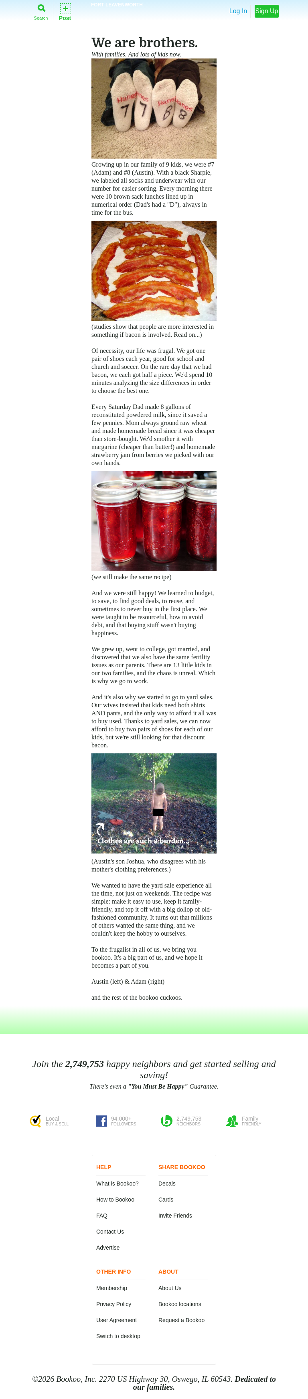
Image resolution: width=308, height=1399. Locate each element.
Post (65, 11)
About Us (170, 1288)
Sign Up (266, 11)
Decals (167, 1183)
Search (41, 10)
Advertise (108, 1247)
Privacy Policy (113, 1304)
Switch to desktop (118, 1336)
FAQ (101, 1215)
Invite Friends (175, 1215)
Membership (111, 1288)
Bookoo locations (179, 1304)
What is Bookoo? (117, 1183)
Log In (238, 11)
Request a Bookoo (181, 1320)
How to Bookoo (115, 1199)
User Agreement (116, 1320)
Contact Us (110, 1231)
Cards (165, 1199)
